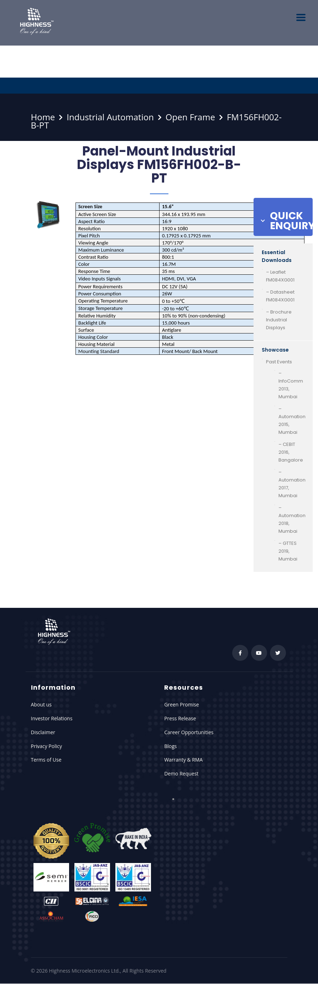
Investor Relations (52, 718)
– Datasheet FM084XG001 (280, 296)
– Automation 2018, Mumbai (292, 519)
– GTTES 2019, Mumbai (287, 551)
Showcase (275, 349)
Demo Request (181, 773)
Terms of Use (46, 759)
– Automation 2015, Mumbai (292, 420)
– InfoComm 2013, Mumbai (290, 385)
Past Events (279, 361)
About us (41, 704)
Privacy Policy (46, 746)
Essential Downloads (277, 256)
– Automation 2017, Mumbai (292, 484)
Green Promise (181, 704)
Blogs (170, 746)
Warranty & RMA (183, 759)
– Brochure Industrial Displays (279, 320)
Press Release (180, 718)
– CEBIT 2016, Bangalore (290, 452)
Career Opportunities (188, 732)
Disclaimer (43, 732)
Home (43, 117)
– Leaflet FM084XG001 (280, 276)
